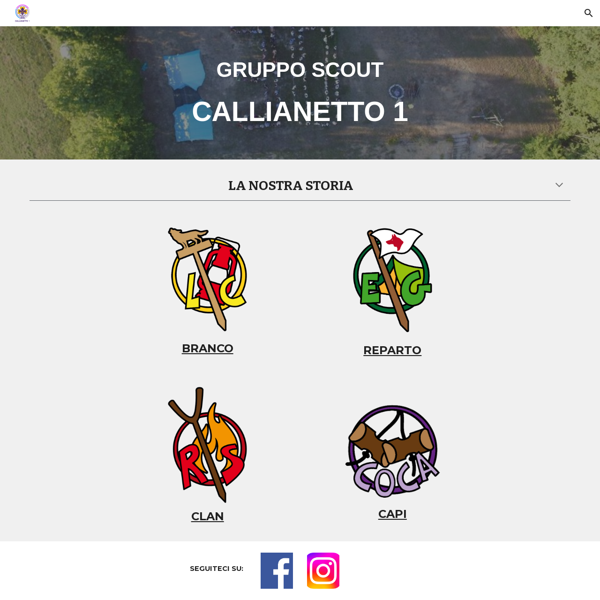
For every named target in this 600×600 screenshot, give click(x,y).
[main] (299, 92)
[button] (589, 13)
